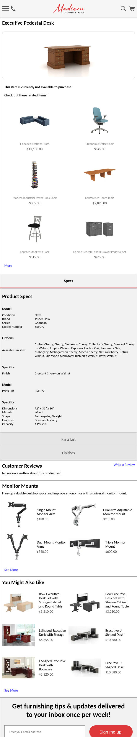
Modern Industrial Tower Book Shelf (35, 249)
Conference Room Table (99, 249)
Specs (68, 331)
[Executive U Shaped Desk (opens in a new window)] (84, 694)
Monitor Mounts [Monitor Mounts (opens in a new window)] (20, 537)
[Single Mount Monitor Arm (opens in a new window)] (17, 579)
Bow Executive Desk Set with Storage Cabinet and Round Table (50, 651)
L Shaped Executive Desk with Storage (52, 683)
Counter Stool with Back (34, 303)
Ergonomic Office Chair (100, 195)
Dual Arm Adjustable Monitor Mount (117, 563)
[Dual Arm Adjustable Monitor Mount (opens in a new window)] (83, 579)
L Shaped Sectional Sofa (34, 195)
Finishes (68, 503)
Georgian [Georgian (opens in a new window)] (41, 374)
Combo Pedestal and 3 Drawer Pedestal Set (99, 303)
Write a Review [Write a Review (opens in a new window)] (124, 515)
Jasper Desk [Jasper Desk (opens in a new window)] (42, 370)
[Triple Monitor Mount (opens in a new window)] (84, 606)
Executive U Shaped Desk (114, 683)
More (8, 316)
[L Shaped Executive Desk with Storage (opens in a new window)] (18, 696)
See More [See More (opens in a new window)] (11, 621)
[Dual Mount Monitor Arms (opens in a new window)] (17, 612)
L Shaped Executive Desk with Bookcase (52, 716)
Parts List (68, 490)
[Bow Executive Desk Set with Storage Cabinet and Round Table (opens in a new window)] (18, 663)
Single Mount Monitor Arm (46, 563)
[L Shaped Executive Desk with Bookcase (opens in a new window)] (18, 728)
